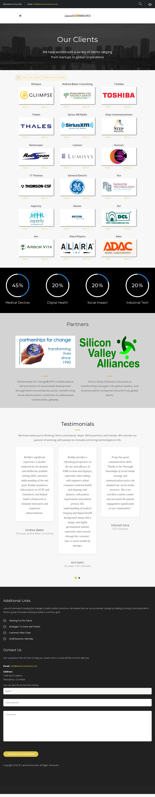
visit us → (46, 106)
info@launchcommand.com (45, 4)
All (18, 77)
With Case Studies (31, 77)
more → (26, 106)
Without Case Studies (54, 77)
